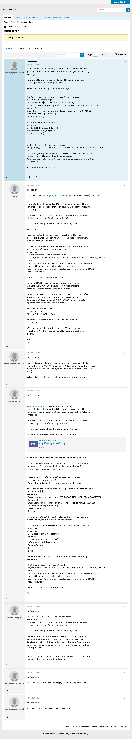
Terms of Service (108, 726)
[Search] (111, 10)
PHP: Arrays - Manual (49, 440)
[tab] (9, 48)
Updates (46, 17)
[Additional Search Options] (124, 10)
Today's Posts (9, 22)
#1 (125, 62)
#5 (125, 607)
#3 (125, 353)
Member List (22, 22)
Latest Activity (23, 48)
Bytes (68, 726)
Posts (9, 48)
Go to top (122, 726)
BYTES (17, 17)
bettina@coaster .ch (51, 195)
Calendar (32, 22)
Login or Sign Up (121, 2)
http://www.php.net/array (52, 443)
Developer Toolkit (61, 17)
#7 (125, 698)
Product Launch (31, 17)
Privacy (94, 726)
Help (75, 726)
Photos (38, 48)
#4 (125, 391)
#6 (125, 672)
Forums (7, 17)
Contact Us (84, 726)
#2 (125, 185)
